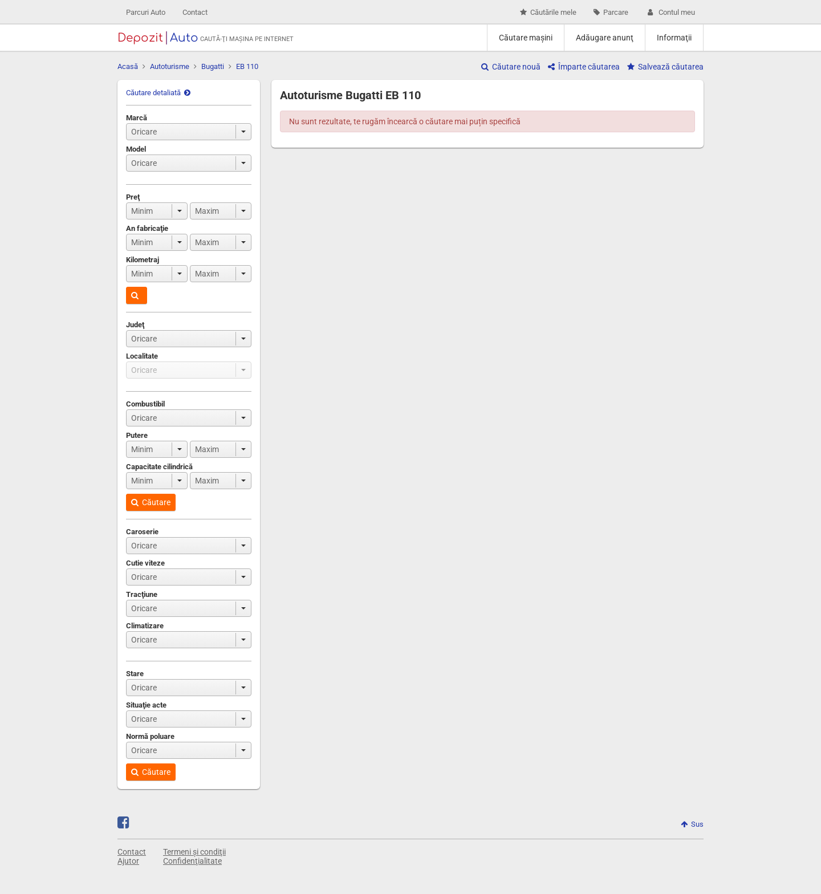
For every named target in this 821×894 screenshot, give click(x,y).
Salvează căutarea (665, 66)
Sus (692, 824)
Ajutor (128, 860)
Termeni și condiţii (194, 851)
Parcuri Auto (145, 12)
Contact (195, 12)
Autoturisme (169, 66)
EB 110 (247, 66)
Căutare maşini (525, 37)
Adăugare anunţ (604, 37)
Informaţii (674, 37)
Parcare (611, 12)
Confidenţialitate (192, 860)
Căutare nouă (510, 66)
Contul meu (670, 12)
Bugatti (212, 66)
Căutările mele (548, 12)
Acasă (127, 66)
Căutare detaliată (158, 92)
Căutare (150, 502)
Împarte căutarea (584, 66)
